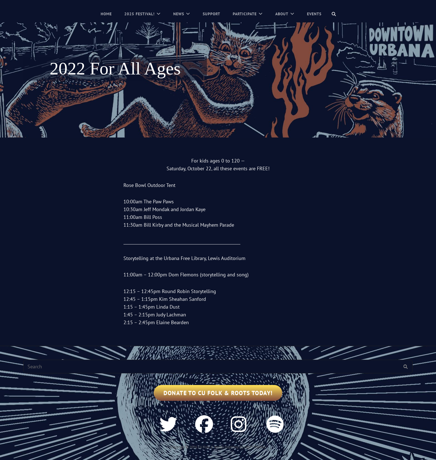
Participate (245, 13)
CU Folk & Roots (210, 447)
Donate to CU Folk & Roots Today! (218, 393)
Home (106, 13)
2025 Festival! (139, 13)
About (281, 13)
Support (211, 13)
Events (314, 13)
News (178, 13)
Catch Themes (255, 447)
